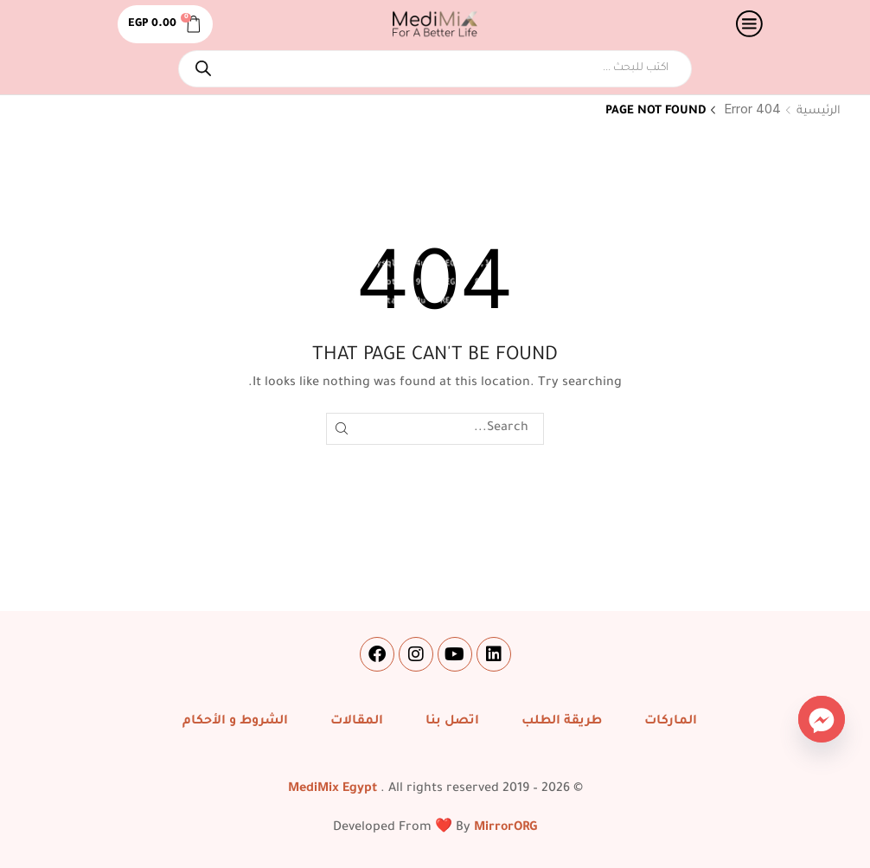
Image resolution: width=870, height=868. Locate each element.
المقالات (356, 722)
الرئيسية (818, 111)
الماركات (670, 722)
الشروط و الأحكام (235, 722)
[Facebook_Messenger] (821, 719)
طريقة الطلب (561, 722)
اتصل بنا (452, 722)
